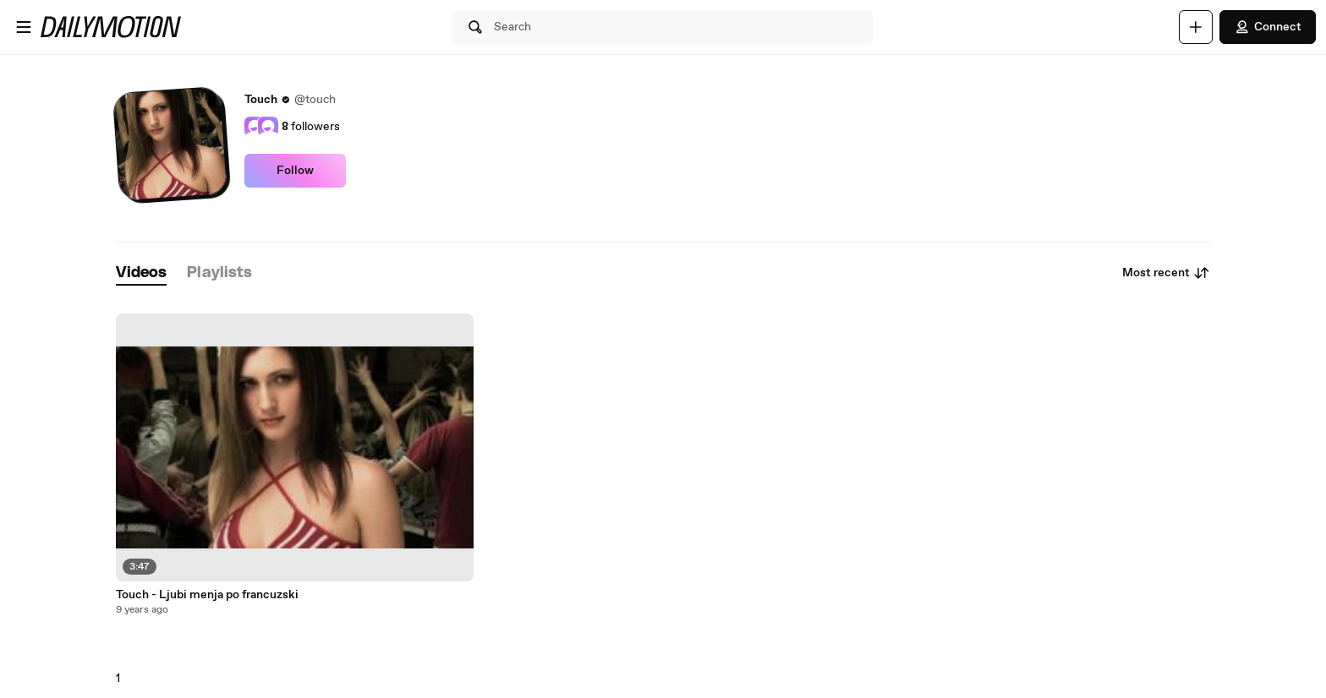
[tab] (141, 273)
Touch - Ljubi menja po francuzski (207, 595)
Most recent (1166, 272)
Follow (295, 170)
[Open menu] (23, 27)
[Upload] (1196, 27)
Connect (1267, 27)
